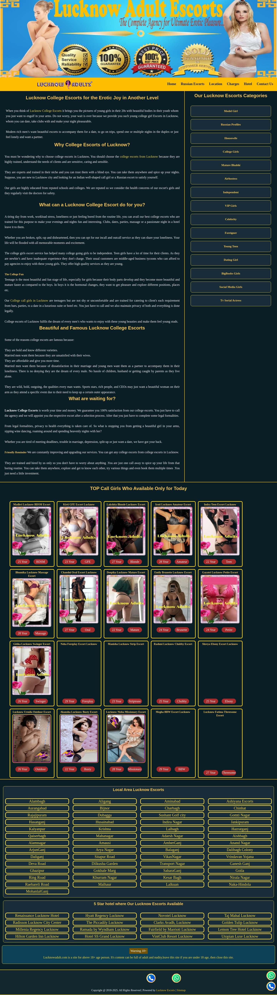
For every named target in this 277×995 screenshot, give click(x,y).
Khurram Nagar (105, 877)
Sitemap (181, 990)
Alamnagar (37, 843)
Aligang (104, 801)
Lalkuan (172, 884)
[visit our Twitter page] (113, 978)
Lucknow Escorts (165, 990)
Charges (233, 84)
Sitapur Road (105, 857)
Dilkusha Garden (105, 863)
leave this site (171, 957)
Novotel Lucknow (172, 915)
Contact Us (265, 84)
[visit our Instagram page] (126, 978)
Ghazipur (37, 870)
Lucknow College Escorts (46, 110)
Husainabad (105, 822)
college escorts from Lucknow (139, 156)
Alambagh (37, 801)
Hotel (248, 84)
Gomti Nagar (240, 815)
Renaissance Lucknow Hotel (37, 915)
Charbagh (172, 808)
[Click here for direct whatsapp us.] (176, 978)
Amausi (105, 843)
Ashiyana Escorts (239, 801)
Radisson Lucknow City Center (37, 922)
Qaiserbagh (37, 836)
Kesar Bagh (172, 877)
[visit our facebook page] (100, 978)
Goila (240, 870)
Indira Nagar (172, 822)
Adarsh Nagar (172, 836)
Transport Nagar (172, 863)
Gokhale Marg (104, 870)
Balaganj (172, 850)
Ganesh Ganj (240, 863)
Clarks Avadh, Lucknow (172, 922)
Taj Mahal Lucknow (239, 915)
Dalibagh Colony (240, 850)
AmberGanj (172, 843)
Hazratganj (239, 829)
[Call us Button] (151, 978)
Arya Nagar (105, 850)
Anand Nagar (239, 843)
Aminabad (172, 801)
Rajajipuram (37, 815)
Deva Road (37, 863)
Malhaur (104, 884)
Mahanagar (104, 836)
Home (171, 84)
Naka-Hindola (240, 884)
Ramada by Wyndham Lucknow (104, 929)
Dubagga (105, 815)
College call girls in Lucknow (29, 300)
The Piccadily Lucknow (104, 922)
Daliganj (37, 857)
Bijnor (105, 808)
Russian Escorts (192, 84)
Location (215, 84)
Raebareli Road (37, 884)
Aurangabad (37, 808)
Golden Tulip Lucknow (240, 922)
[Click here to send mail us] (164, 978)
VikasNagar (172, 857)
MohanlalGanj (37, 891)
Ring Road (37, 877)
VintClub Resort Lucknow (172, 936)
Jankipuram (240, 822)
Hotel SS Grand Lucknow (105, 936)
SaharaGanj (172, 870)
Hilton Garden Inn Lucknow (37, 936)
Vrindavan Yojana (240, 857)
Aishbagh (240, 836)
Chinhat (240, 808)
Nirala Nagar (240, 877)
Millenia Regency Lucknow (37, 929)
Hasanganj (37, 822)
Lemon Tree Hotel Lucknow (240, 929)
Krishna (105, 829)
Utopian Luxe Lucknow (239, 936)
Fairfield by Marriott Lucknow (172, 929)
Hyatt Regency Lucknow (104, 915)
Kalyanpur (37, 829)
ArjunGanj (37, 850)
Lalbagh (172, 829)
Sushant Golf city (172, 815)
